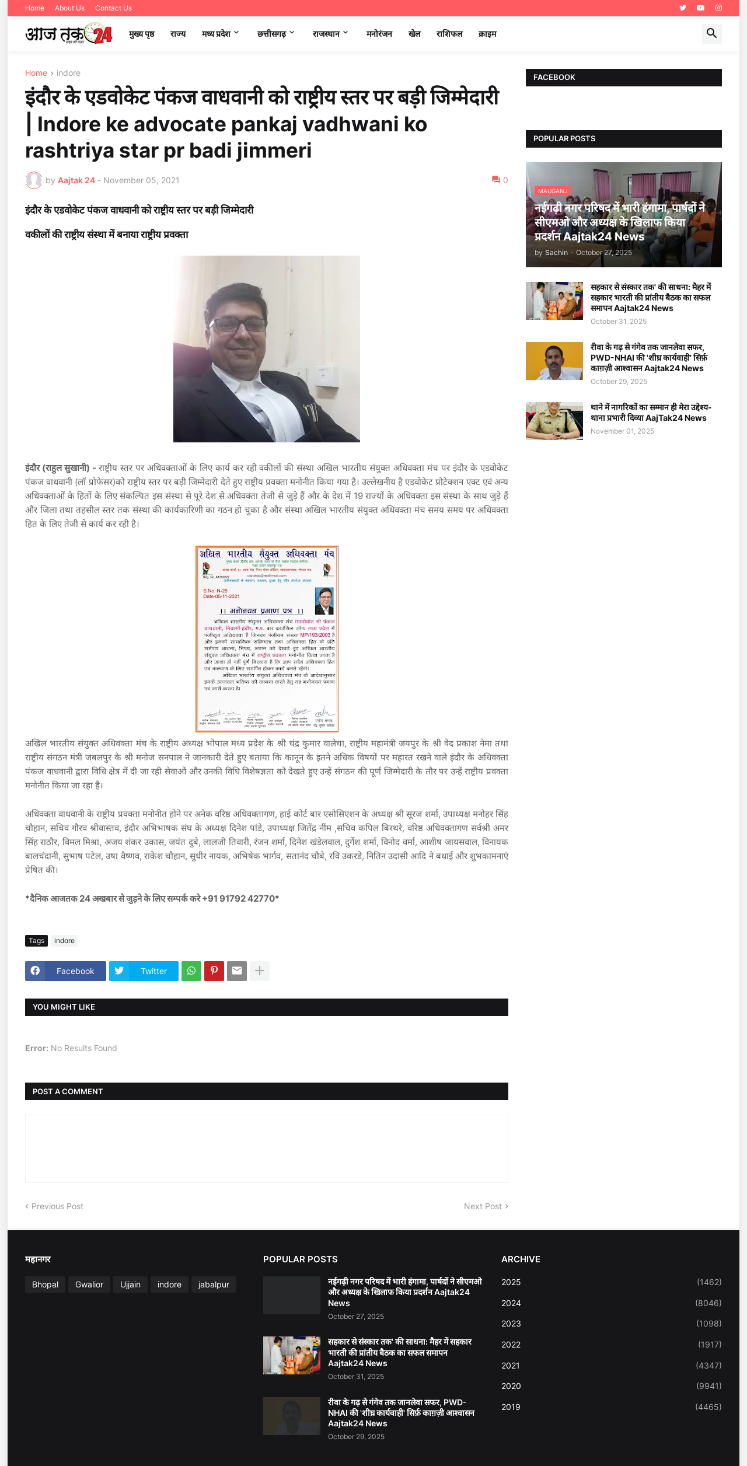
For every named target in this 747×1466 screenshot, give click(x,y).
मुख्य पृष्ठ (141, 34)
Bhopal (45, 1284)
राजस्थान (326, 34)
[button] (712, 34)
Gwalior (89, 1284)
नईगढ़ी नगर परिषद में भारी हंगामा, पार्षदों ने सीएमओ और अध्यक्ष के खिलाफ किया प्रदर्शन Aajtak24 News (404, 1291)
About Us (70, 8)
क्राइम (487, 34)
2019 (611, 1407)
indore (69, 73)
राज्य (178, 34)
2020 (611, 1386)
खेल (414, 34)
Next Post (483, 1206)
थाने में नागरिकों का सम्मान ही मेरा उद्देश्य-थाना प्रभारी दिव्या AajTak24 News (651, 412)
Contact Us (113, 8)
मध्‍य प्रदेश (216, 34)
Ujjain (130, 1284)
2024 (611, 1303)
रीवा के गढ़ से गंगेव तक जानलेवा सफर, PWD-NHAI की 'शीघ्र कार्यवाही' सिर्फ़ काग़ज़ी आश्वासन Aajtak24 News (649, 357)
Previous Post (57, 1206)
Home (34, 8)
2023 (611, 1323)
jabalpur (213, 1284)
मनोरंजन (379, 34)
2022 (611, 1344)
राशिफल (449, 34)
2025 (611, 1282)
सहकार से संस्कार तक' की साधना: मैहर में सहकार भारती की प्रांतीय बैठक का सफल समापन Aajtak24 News (651, 297)
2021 (611, 1365)
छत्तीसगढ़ (271, 34)
